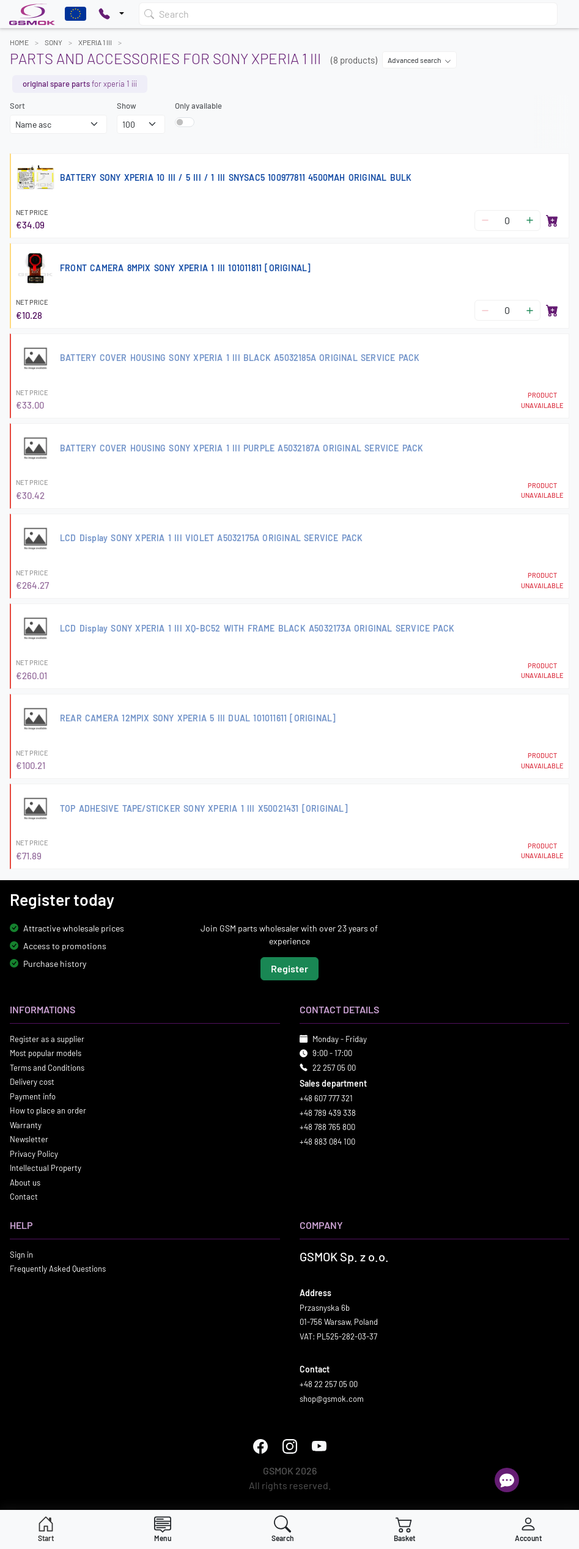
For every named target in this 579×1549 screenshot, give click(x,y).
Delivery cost (32, 1082)
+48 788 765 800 (327, 1127)
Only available (198, 106)
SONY (53, 42)
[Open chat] (507, 1480)
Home (19, 42)
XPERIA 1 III (95, 42)
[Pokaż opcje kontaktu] (111, 14)
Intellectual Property (45, 1168)
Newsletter (29, 1139)
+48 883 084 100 (327, 1141)
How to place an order (48, 1110)
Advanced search (419, 60)
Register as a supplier (47, 1039)
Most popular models (45, 1053)
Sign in (21, 1254)
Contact (24, 1196)
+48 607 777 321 (326, 1098)
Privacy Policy (34, 1154)
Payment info (33, 1096)
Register (289, 968)
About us (25, 1182)
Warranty (26, 1125)
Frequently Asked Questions (58, 1269)
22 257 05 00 (334, 1068)
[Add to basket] (552, 220)
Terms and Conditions (47, 1068)
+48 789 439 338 (328, 1113)
